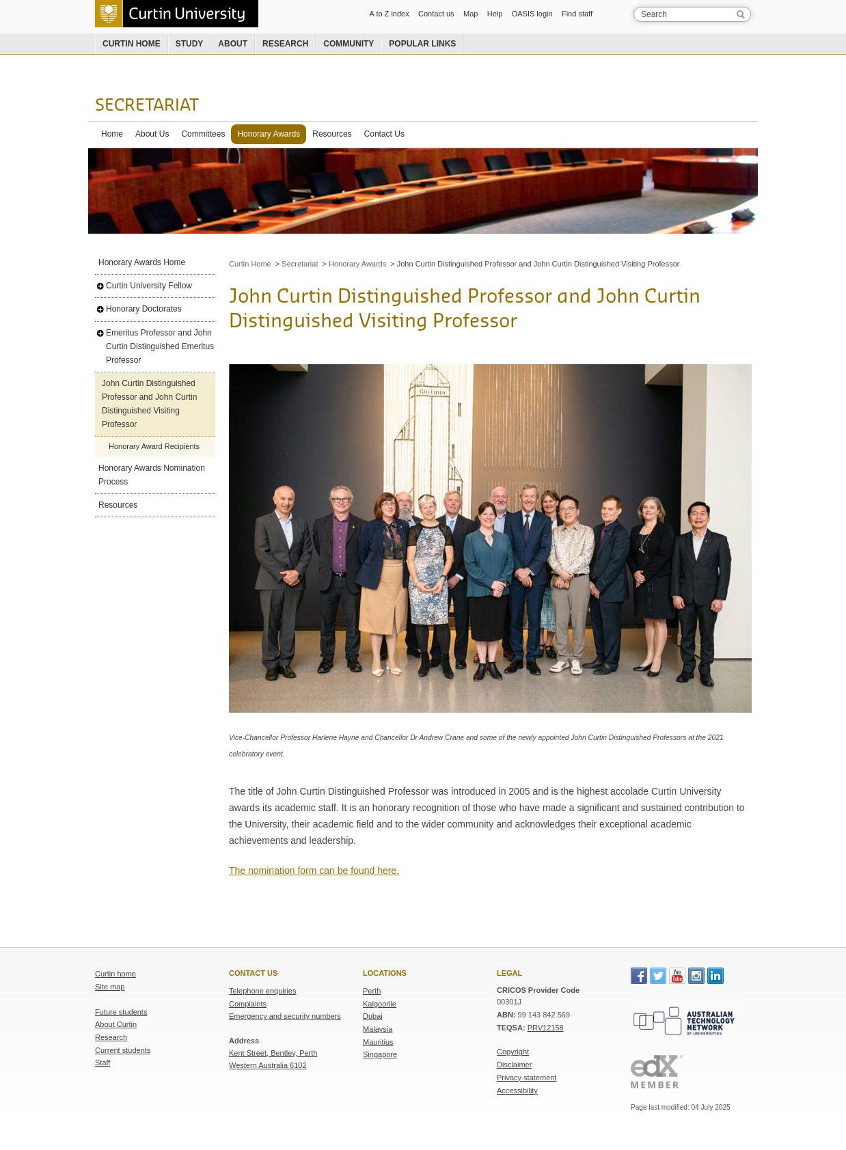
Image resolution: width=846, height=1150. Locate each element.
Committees (203, 134)
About (232, 44)
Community (348, 44)
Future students (121, 1012)
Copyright (513, 1052)
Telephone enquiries (262, 991)
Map (470, 14)
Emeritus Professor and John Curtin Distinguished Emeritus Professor (160, 346)
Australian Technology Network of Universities (684, 1020)
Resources (331, 134)
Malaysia (377, 1029)
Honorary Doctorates (144, 309)
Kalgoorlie (379, 1004)
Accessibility (517, 1090)
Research (285, 44)
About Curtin (116, 1024)
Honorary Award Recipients (154, 446)
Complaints (248, 1004)
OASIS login (532, 14)
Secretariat (147, 106)
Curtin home (132, 44)
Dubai (373, 1016)
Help (495, 14)
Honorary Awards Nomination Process (151, 475)
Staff (102, 1062)
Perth (372, 991)
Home (112, 134)
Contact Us (384, 134)
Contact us (436, 14)
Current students (122, 1050)
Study (190, 44)
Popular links (422, 44)
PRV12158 (546, 1028)
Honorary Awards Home (141, 262)
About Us (152, 134)
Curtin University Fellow (149, 285)
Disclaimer (514, 1064)
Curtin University (176, 13)
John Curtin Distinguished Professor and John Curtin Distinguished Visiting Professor (149, 404)
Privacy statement (526, 1077)
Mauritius (378, 1042)
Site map (109, 987)
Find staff (577, 14)
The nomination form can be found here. (314, 870)
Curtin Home (250, 264)
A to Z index (389, 14)
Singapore (380, 1054)
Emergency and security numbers (285, 1016)
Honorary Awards (268, 134)
